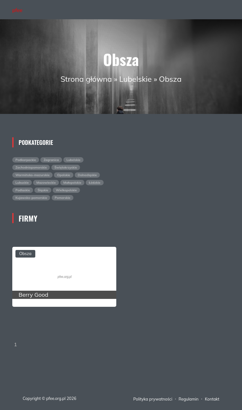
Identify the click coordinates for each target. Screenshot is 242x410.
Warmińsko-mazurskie (32, 175)
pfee (17, 10)
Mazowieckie (45, 183)
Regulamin (189, 398)
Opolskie (63, 175)
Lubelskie (135, 79)
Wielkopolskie (66, 190)
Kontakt (212, 398)
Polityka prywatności (152, 398)
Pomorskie (63, 198)
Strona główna (86, 79)
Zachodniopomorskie (31, 167)
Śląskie (42, 190)
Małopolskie (72, 183)
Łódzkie (95, 183)
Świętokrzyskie (66, 167)
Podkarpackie (25, 160)
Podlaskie (22, 190)
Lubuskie (22, 183)
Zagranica (51, 160)
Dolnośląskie (87, 175)
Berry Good (33, 294)
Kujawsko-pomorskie (31, 198)
